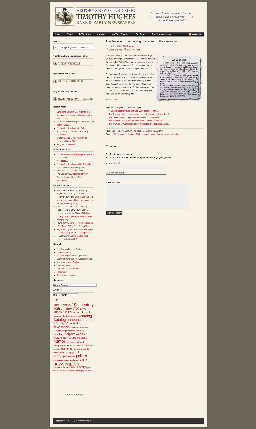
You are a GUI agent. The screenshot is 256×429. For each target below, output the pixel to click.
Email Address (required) (116, 173)
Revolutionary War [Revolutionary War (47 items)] (64, 367)
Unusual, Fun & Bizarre (153, 131)
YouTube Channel (120, 34)
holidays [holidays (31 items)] (83, 338)
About (70, 34)
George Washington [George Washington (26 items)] (69, 331)
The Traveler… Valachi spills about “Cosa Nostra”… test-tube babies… (139, 124)
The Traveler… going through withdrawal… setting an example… (137, 121)
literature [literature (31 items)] (78, 349)
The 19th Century (124, 131)
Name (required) (113, 163)
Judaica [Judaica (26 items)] (56, 349)
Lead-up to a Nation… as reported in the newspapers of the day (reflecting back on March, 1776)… (75, 115)
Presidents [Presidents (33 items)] (72, 360)
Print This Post (133, 50)
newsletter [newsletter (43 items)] (59, 352)
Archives (101, 34)
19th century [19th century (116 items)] (83, 304)
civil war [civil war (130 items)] (60, 323)
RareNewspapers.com (162, 34)
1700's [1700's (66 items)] (77, 308)
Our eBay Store (63, 265)
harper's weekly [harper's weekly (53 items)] (75, 334)
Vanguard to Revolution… (68, 144)
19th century (118, 134)
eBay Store (140, 34)
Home (57, 34)
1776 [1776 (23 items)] (84, 309)
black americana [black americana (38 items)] (71, 316)
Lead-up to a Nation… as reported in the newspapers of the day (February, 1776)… (75, 200)
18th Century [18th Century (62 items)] (62, 305)
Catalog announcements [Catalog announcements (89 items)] (72, 320)
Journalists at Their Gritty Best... (71, 171)
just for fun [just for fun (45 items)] (67, 348)
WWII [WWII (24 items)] (65, 371)
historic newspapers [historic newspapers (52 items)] (66, 337)
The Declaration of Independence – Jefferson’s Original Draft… (136, 117)
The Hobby (137, 131)
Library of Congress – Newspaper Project (74, 259)
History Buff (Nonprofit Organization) (72, 256)
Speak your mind (113, 182)
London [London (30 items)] (86, 349)
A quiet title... (62, 161)
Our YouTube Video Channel (69, 269)
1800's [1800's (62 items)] (58, 312)
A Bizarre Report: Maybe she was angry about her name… (134, 111)
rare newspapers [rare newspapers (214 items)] (70, 361)
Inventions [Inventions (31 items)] (70, 345)
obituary (170, 134)
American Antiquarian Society (69, 249)
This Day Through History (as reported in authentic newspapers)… (74, 216)
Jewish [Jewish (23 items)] (78, 345)
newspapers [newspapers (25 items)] (71, 352)
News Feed (197, 34)
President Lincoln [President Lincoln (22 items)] (60, 361)
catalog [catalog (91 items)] (86, 316)
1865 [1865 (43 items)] (66, 312)
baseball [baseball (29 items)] (57, 316)
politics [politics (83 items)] (81, 356)
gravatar (168, 157)
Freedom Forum (64, 252)
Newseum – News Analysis (68, 262)
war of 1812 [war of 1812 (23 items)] (58, 371)
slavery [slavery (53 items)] (81, 367)
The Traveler (128, 46)
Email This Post (115, 50)
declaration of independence (137, 134)
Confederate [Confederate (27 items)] (75, 327)
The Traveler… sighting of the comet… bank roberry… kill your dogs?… (140, 114)
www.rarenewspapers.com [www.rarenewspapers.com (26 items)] (79, 371)
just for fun (161, 134)
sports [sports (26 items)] (89, 367)
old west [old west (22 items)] (72, 356)
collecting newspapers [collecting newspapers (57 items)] (67, 325)
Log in (88, 421)
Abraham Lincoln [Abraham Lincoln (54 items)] (80, 312)
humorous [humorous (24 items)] (70, 342)
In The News (85, 34)
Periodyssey (62, 272)
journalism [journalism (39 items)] (88, 345)
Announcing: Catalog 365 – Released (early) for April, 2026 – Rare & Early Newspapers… (73, 131)
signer (178, 134)
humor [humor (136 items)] (59, 341)
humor (153, 134)
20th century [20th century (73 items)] (62, 308)
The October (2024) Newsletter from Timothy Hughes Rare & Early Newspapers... (72, 177)
